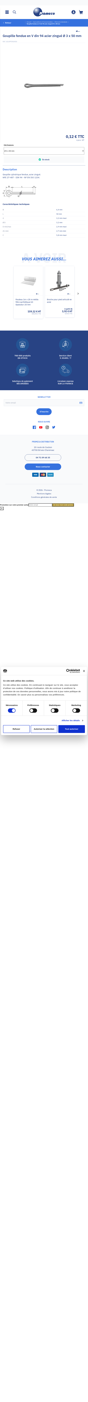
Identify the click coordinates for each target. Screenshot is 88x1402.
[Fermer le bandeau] (84, 671)
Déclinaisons (9, 145)
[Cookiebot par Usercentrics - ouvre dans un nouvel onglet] (68, 671)
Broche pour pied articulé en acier (59, 300)
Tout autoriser (71, 729)
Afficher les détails (71, 720)
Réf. (4, 41)
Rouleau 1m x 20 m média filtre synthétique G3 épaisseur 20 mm (27, 302)
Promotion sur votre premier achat (14, 505)
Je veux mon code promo (63, 505)
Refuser (16, 729)
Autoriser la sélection (44, 729)
